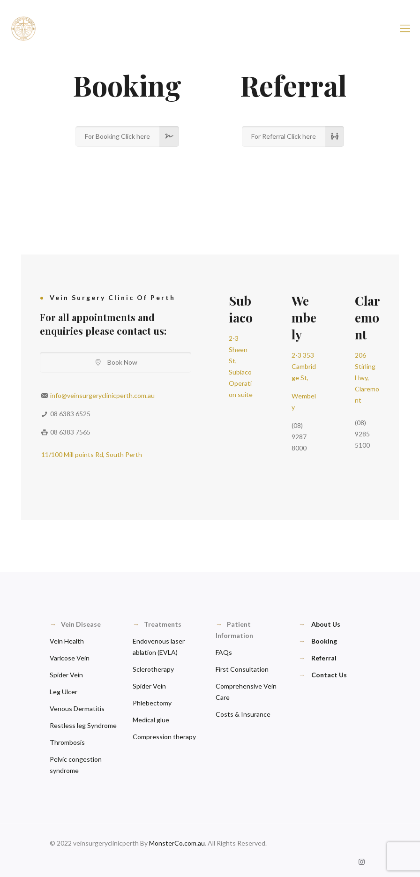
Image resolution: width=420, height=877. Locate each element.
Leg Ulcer (63, 692)
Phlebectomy (152, 703)
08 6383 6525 (70, 414)
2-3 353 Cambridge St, (304, 366)
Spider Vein (66, 675)
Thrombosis (67, 742)
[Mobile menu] (405, 28)
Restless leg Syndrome (83, 725)
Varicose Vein (70, 658)
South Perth (124, 454)
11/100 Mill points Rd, (73, 454)
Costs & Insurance (243, 714)
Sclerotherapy (153, 669)
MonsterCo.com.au (177, 843)
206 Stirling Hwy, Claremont (367, 377)
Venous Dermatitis (77, 708)
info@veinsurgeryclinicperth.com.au (102, 395)
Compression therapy (164, 737)
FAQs (224, 652)
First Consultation (242, 669)
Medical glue (151, 720)
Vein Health (67, 641)
